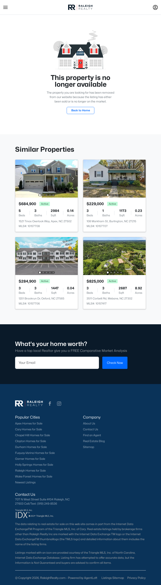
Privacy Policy (136, 578)
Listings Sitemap (112, 578)
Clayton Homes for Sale (30, 441)
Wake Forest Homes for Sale (33, 476)
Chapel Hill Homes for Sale (32, 435)
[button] (5, 7)
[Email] (57, 363)
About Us (89, 423)
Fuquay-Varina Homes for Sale (35, 453)
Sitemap (88, 447)
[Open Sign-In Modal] (155, 7)
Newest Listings (25, 482)
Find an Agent (92, 435)
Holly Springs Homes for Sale (34, 464)
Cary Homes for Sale (28, 429)
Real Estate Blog (94, 441)
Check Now (115, 362)
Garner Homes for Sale (30, 458)
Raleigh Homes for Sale (30, 470)
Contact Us (90, 429)
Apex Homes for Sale (28, 423)
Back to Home (80, 110)
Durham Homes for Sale (31, 447)
